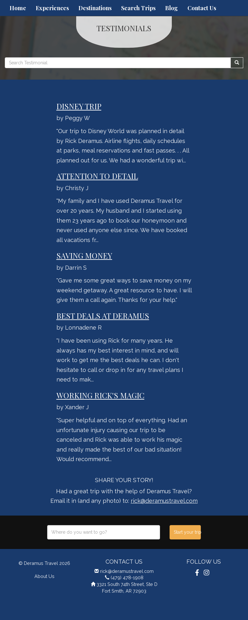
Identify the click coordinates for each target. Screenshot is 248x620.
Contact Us (201, 8)
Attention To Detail (97, 176)
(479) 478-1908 (127, 577)
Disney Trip (78, 106)
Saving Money (84, 255)
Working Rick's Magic (100, 395)
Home (18, 8)
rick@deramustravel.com (164, 500)
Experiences (52, 8)
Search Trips (138, 8)
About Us (44, 576)
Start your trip (187, 532)
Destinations (95, 8)
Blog (171, 8)
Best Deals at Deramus (102, 315)
